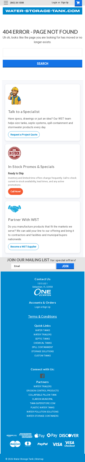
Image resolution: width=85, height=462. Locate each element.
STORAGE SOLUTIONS (42, 351)
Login (54, 2)
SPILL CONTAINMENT (42, 347)
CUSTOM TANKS (42, 355)
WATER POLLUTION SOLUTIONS (42, 411)
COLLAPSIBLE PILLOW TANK (42, 395)
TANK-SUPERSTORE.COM (42, 403)
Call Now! (15, 191)
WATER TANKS (42, 330)
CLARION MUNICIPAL (42, 399)
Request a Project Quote (23, 134)
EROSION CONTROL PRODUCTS (43, 390)
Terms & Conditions (42, 316)
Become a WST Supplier (23, 246)
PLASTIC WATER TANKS (42, 407)
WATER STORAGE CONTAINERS (42, 416)
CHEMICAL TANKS (43, 343)
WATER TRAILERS (42, 334)
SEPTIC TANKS (42, 339)
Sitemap (39, 459)
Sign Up (64, 2)
